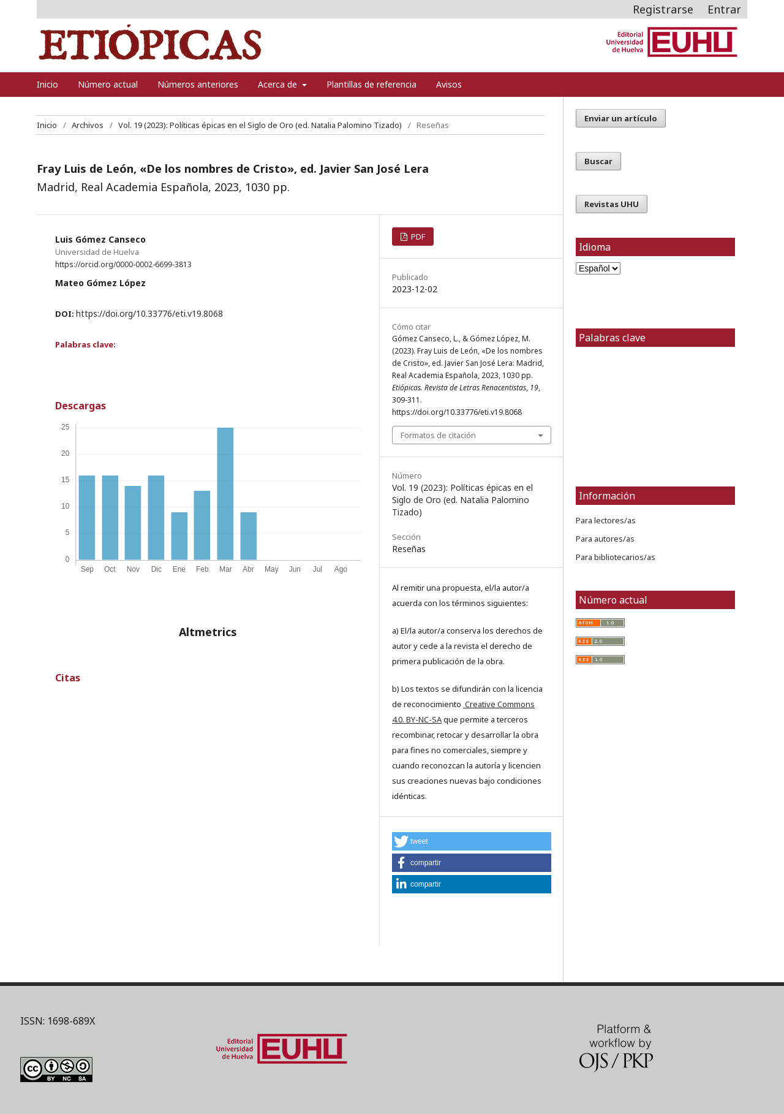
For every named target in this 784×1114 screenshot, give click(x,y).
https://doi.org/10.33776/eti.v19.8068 (149, 313)
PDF (417, 236)
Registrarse (663, 9)
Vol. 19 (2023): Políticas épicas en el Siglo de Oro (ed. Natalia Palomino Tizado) (260, 125)
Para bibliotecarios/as (615, 557)
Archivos (88, 125)
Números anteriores (197, 84)
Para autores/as (605, 538)
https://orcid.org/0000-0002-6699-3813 (123, 264)
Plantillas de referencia (371, 84)
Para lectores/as (606, 520)
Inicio (47, 84)
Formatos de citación (438, 435)
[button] (471, 841)
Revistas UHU (611, 204)
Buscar (598, 161)
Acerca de (279, 84)
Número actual (108, 84)
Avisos (449, 84)
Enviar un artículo (620, 118)
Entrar (724, 9)
